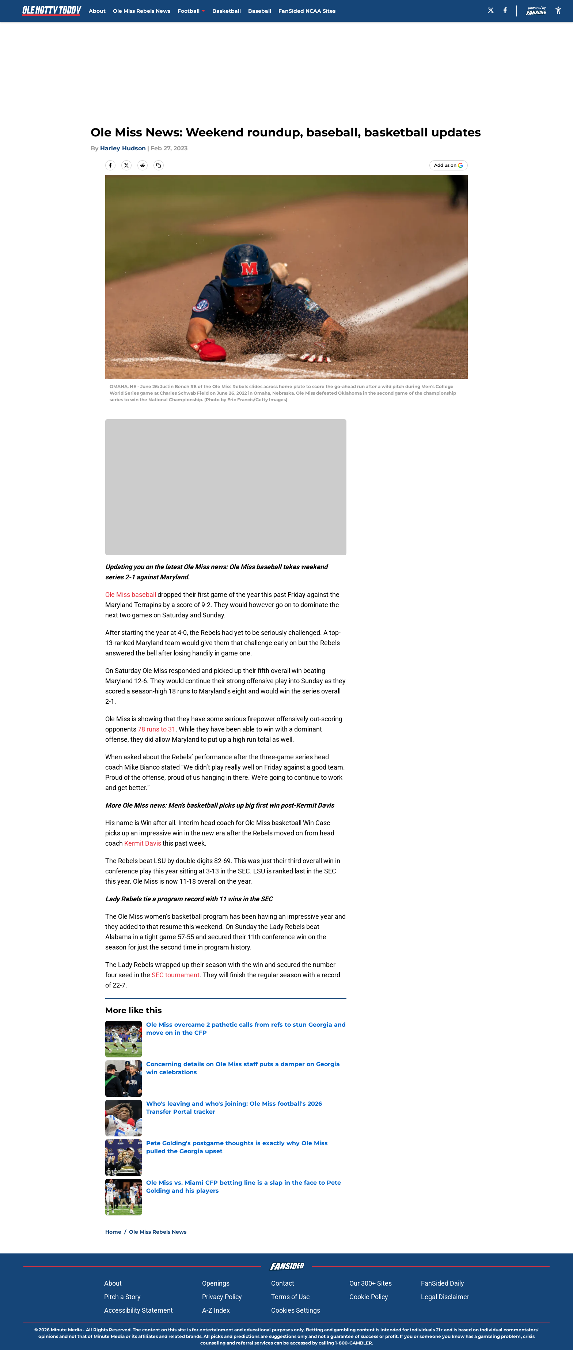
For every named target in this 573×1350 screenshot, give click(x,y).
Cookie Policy (368, 1297)
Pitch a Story (122, 1297)
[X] (491, 10)
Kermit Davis (142, 843)
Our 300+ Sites (370, 1283)
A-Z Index (216, 1310)
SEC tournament (176, 975)
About (97, 11)
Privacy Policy (222, 1297)
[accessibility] (558, 10)
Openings (215, 1283)
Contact (282, 1283)
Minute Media (66, 1329)
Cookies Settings (295, 1310)
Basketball (226, 11)
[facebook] (505, 10)
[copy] (158, 165)
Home (113, 1232)
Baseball (259, 11)
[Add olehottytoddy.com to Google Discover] (448, 165)
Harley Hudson (123, 148)
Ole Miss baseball (130, 594)
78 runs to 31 (156, 729)
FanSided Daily (442, 1283)
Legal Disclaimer (445, 1297)
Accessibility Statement (138, 1310)
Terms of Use (290, 1297)
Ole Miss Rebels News (141, 11)
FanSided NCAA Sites (306, 11)
